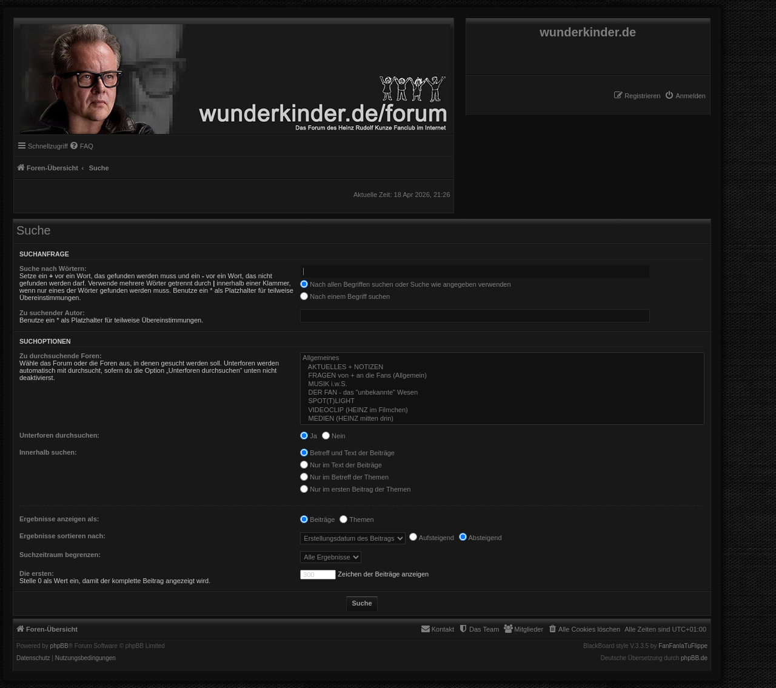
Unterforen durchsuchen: (59, 435)
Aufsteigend (431, 537)
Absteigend (480, 537)
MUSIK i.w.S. (502, 384)
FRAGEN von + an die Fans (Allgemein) (502, 376)
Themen (356, 519)
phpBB (59, 646)
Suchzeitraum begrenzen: (60, 554)
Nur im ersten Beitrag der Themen (355, 489)
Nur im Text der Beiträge (340, 465)
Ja (308, 435)
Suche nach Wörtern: (53, 268)
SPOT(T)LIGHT (502, 401)
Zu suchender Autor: (52, 312)
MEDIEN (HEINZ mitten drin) (502, 419)
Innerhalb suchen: (48, 452)
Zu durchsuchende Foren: (60, 355)
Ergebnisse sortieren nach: (62, 535)
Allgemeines (502, 358)
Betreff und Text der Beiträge (347, 452)
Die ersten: (36, 573)
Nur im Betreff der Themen (344, 477)
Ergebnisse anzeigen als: (59, 519)
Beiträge (317, 519)
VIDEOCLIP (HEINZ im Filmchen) (502, 410)
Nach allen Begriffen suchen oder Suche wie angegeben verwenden (405, 284)
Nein (334, 435)
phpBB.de (694, 658)
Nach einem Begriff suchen (345, 296)
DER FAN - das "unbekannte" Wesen (502, 393)
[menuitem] (685, 96)
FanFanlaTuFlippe (682, 646)
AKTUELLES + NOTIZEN (502, 367)
